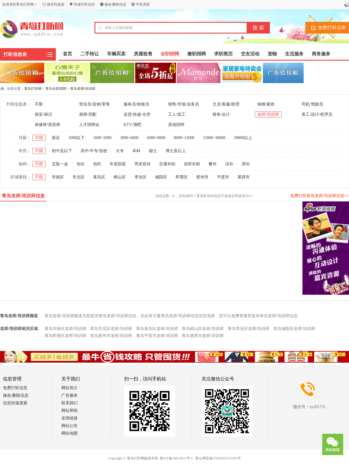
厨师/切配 (88, 114)
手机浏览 (143, 4)
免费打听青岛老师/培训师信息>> (319, 196)
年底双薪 (118, 164)
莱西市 (244, 177)
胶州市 (202, 177)
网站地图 (69, 433)
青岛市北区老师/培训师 (111, 328)
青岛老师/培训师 (82, 89)
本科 (136, 151)
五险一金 (60, 164)
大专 (120, 151)
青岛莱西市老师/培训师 (203, 335)
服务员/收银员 (136, 104)
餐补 (213, 164)
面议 (56, 138)
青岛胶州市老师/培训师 (111, 335)
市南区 (58, 177)
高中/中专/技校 (94, 151)
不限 (39, 104)
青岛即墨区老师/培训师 (65, 335)
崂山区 (120, 177)
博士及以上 (175, 151)
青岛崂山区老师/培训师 (203, 328)
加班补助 (192, 164)
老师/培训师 (268, 114)
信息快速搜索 (15, 403)
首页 (67, 53)
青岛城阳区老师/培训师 (294, 328)
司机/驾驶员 (312, 104)
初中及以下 (62, 151)
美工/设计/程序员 (317, 114)
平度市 (223, 177)
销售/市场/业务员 (183, 104)
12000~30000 (214, 138)
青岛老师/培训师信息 (23, 195)
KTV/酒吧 (132, 124)
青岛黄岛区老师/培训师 (157, 328)
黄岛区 (99, 177)
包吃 (97, 164)
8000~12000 (184, 138)
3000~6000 (129, 138)
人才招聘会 (89, 124)
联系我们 (69, 403)
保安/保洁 (43, 114)
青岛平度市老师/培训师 (157, 335)
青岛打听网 (33, 89)
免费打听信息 (15, 388)
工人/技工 (177, 114)
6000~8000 (156, 138)
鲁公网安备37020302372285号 (218, 458)
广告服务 (69, 395)
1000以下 (76, 138)
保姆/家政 (266, 104)
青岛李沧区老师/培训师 (249, 328)
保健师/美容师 (47, 124)
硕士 (153, 151)
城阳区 (161, 177)
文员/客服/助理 (226, 104)
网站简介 (69, 388)
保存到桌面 (55, 4)
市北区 (78, 177)
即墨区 (182, 177)
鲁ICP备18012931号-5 (176, 458)
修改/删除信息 (115, 4)
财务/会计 (221, 114)
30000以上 (243, 138)
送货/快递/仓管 (137, 114)
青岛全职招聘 (55, 89)
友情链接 (69, 418)
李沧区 (140, 177)
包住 (80, 164)
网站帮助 (69, 410)
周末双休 (142, 164)
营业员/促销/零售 (94, 104)
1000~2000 (102, 138)
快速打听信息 (84, 4)
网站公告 (69, 426)
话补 (229, 164)
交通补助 (167, 164)
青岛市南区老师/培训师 (65, 328)
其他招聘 (176, 124)
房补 (246, 164)
